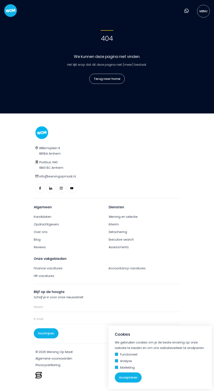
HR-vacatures (44, 276)
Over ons (40, 232)
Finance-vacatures (48, 268)
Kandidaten (42, 217)
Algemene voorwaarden (53, 358)
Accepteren (128, 377)
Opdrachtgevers (46, 224)
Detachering (118, 232)
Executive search (121, 239)
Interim (114, 224)
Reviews (40, 247)
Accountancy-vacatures (127, 268)
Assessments (119, 247)
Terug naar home (105, 79)
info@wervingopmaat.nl (57, 176)
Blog (37, 239)
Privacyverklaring (48, 365)
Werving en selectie (123, 217)
